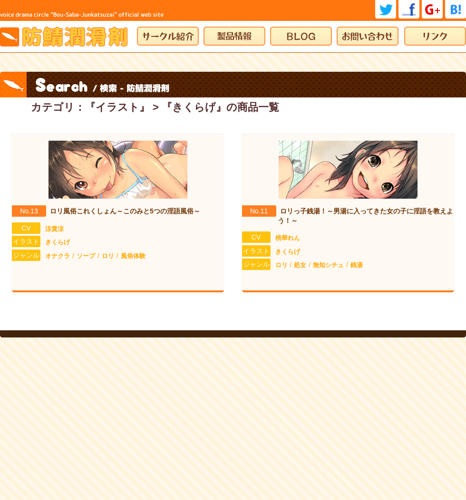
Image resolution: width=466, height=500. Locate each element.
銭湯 (356, 265)
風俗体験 (133, 256)
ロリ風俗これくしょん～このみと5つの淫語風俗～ (125, 211)
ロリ (108, 256)
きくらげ (57, 242)
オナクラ (57, 256)
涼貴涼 (54, 228)
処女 (300, 265)
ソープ (86, 256)
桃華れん (287, 237)
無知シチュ (328, 265)
